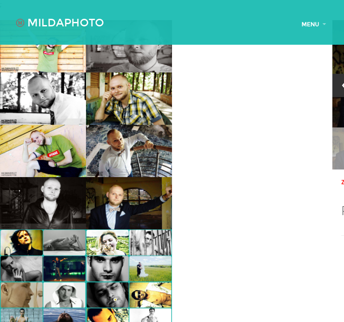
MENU (313, 24)
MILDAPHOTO (60, 23)
